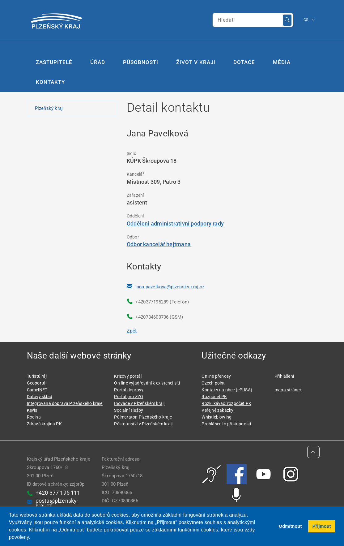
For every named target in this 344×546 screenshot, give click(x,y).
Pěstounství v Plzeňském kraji (143, 423)
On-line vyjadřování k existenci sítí (147, 382)
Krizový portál (128, 376)
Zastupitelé (54, 62)
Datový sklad (39, 396)
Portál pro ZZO (128, 396)
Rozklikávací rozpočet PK (226, 403)
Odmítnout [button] (290, 526)
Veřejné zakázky (217, 410)
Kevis (32, 410)
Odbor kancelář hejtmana (159, 244)
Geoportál (37, 382)
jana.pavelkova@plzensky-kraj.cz (170, 287)
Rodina (34, 417)
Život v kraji (195, 62)
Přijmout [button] (321, 526)
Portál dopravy (128, 389)
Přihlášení (284, 376)
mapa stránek (288, 389)
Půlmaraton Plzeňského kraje (143, 417)
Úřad (97, 62)
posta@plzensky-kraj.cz (57, 503)
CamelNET (37, 389)
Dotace (244, 62)
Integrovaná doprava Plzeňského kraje (65, 403)
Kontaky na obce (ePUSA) (227, 389)
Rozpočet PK (214, 396)
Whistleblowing (216, 417)
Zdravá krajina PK (44, 423)
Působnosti (140, 62)
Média (282, 62)
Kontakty (50, 82)
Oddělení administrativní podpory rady (175, 223)
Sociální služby (128, 410)
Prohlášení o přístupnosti (226, 423)
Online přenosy (216, 376)
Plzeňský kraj (49, 108)
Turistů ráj (37, 376)
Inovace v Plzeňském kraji (139, 403)
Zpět (132, 331)
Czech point (213, 382)
